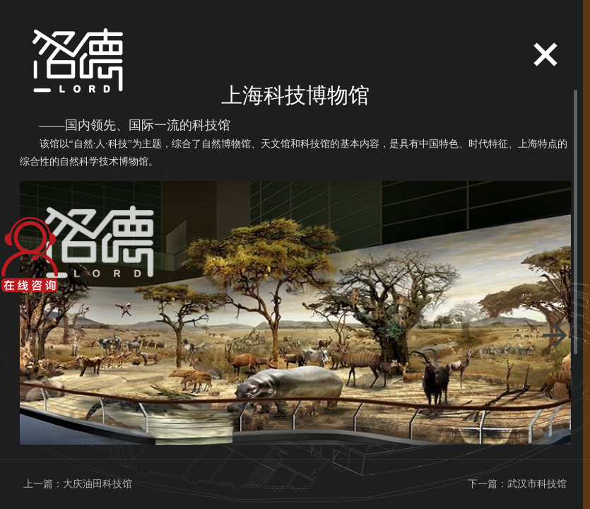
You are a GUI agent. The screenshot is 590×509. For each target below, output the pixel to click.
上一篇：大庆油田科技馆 (77, 484)
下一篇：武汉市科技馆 (517, 484)
